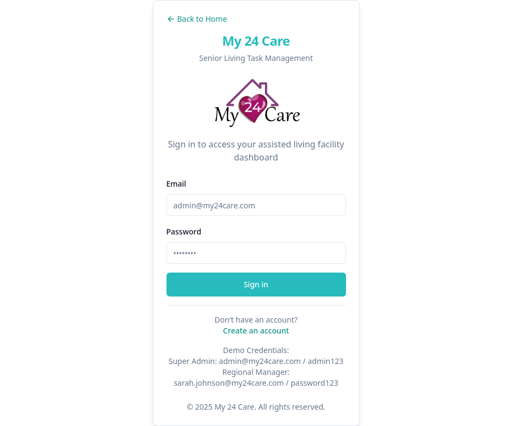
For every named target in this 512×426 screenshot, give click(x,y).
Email (176, 183)
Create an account (256, 330)
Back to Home (196, 19)
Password (183, 231)
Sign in (256, 284)
